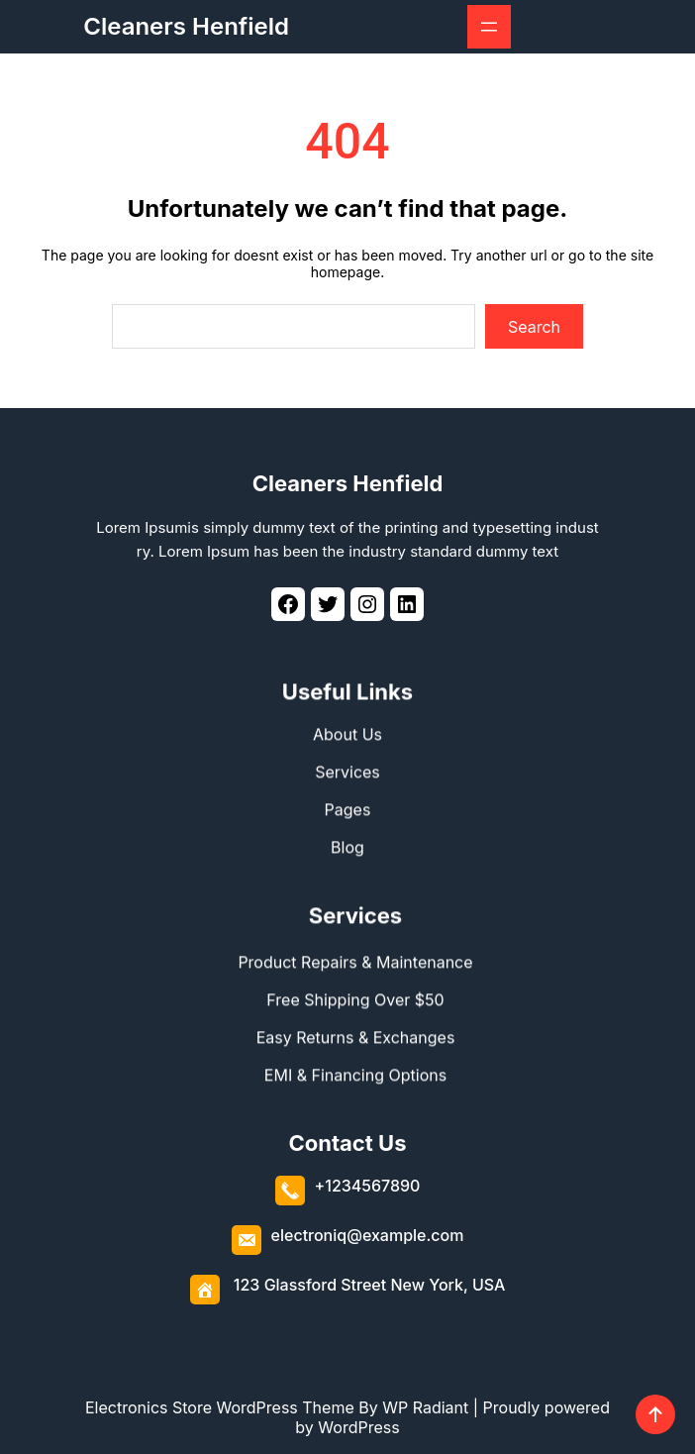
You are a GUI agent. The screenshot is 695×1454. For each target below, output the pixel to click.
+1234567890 (368, 1181)
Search (534, 327)
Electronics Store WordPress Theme (219, 1407)
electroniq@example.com (367, 1230)
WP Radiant (425, 1407)
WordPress (358, 1427)
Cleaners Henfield (186, 26)
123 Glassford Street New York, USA (370, 1280)
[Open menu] (489, 27)
